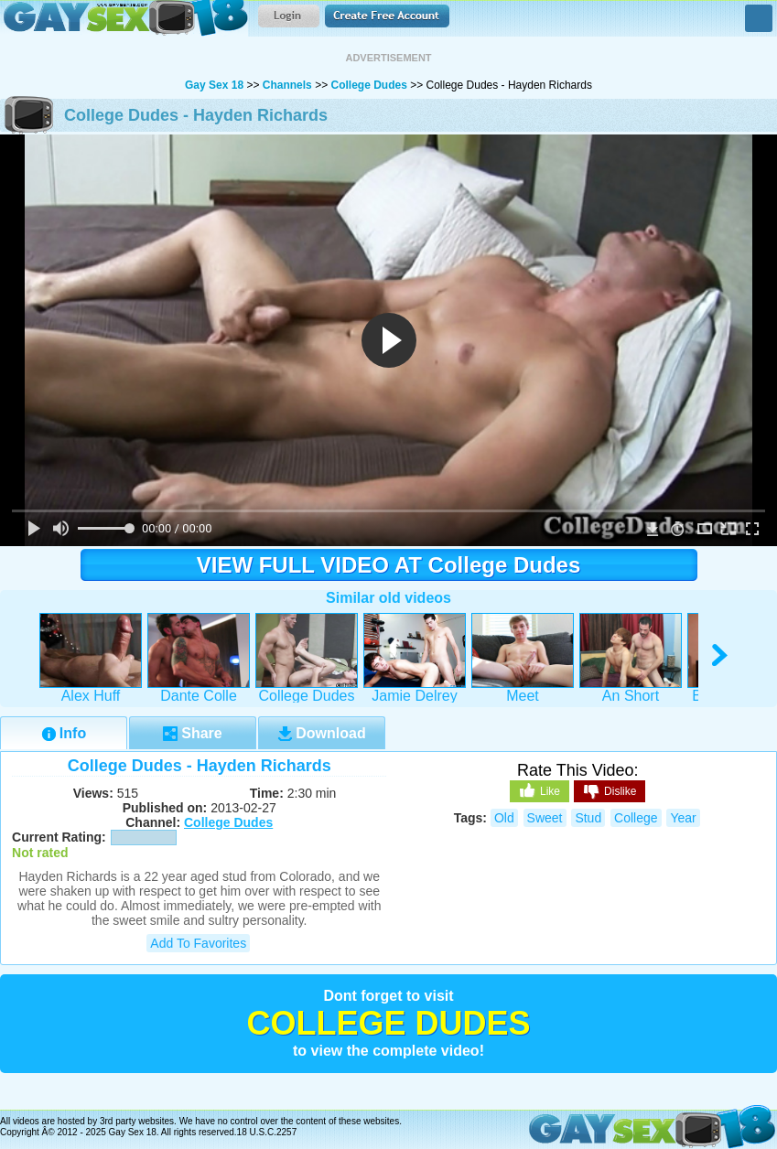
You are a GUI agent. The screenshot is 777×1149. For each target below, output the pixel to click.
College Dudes (368, 85)
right (721, 655)
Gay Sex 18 (124, 18)
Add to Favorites (198, 943)
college (635, 818)
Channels (287, 85)
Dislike (609, 792)
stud (588, 818)
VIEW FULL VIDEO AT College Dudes (389, 565)
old (504, 818)
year (683, 818)
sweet (545, 818)
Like (539, 790)
